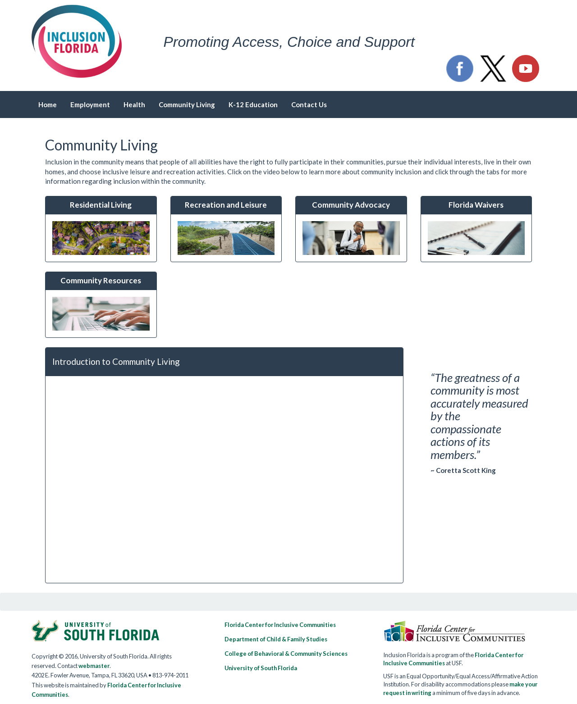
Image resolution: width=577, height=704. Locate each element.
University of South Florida (260, 668)
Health (134, 104)
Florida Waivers (476, 204)
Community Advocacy (351, 204)
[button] (459, 68)
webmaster (94, 665)
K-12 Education (253, 104)
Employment (90, 104)
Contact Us (309, 104)
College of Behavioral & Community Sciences (286, 653)
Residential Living (101, 204)
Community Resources (100, 280)
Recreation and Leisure (226, 204)
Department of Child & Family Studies (275, 639)
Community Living (187, 104)
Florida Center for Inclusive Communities (280, 624)
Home (47, 104)
